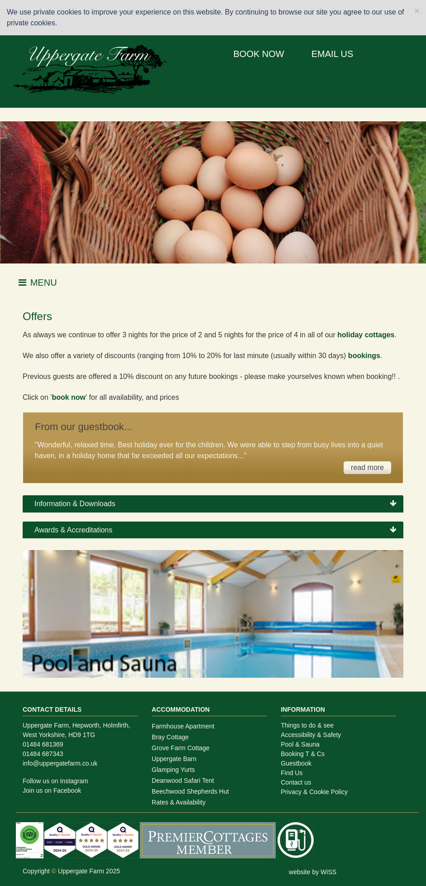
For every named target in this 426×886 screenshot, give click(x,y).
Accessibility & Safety (311, 734)
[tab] (213, 503)
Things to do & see (307, 725)
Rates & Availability (179, 802)
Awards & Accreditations (73, 530)
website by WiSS (312, 872)
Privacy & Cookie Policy (314, 791)
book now (69, 397)
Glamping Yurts (173, 769)
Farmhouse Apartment (183, 726)
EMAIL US (332, 54)
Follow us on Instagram (55, 781)
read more (367, 467)
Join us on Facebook (52, 790)
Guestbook (296, 763)
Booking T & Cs (303, 753)
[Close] (417, 10)
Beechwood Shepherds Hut (190, 791)
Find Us (291, 772)
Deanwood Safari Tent (183, 780)
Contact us (296, 782)
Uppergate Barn (174, 758)
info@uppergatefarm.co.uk (60, 763)
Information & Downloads (74, 504)
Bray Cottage (170, 737)
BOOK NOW (259, 54)
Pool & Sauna (300, 744)
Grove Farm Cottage (181, 748)
